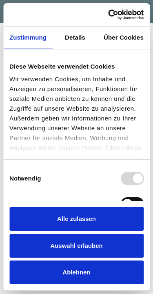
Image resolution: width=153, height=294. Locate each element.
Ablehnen (76, 272)
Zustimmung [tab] (28, 37)
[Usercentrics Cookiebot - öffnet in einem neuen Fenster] (109, 14)
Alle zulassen (76, 218)
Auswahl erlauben (76, 245)
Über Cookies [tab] (124, 37)
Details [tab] (75, 37)
